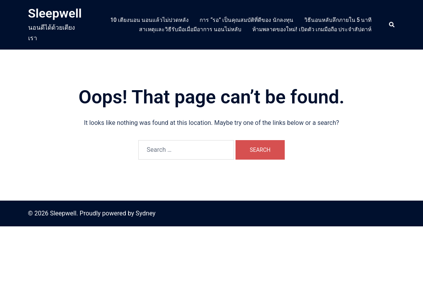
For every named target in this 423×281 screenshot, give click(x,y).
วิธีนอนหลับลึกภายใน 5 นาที (338, 20)
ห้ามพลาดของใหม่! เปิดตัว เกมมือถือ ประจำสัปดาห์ (311, 29)
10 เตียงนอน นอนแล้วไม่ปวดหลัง (150, 20)
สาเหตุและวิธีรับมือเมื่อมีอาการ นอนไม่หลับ (190, 29)
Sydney (145, 213)
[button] (392, 24)
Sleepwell (55, 13)
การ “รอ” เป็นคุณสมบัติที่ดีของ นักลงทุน (246, 20)
